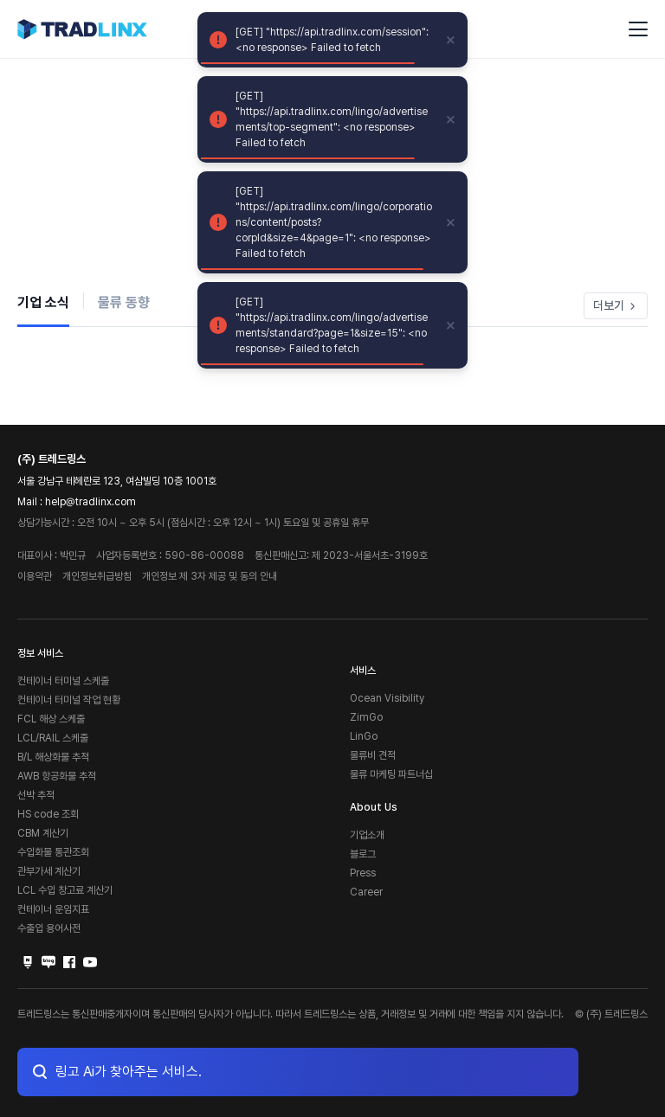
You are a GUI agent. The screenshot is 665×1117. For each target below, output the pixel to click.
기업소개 (367, 835)
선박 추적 (36, 795)
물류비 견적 (373, 755)
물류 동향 (124, 302)
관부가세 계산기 (49, 871)
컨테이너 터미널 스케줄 (63, 681)
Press (363, 873)
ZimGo (366, 717)
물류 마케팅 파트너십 (391, 774)
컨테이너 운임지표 (53, 909)
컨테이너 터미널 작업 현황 (68, 700)
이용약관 (34, 576)
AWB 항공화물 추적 (56, 776)
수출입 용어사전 (49, 928)
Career (366, 892)
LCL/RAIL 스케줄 (52, 738)
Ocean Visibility (387, 698)
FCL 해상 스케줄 (51, 719)
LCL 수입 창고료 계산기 (65, 890)
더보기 (615, 305)
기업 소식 (43, 302)
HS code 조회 (48, 814)
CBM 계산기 (42, 833)
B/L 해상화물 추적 (53, 757)
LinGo (364, 736)
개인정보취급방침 (97, 576)
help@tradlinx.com (90, 502)
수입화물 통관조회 (53, 852)
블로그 (363, 854)
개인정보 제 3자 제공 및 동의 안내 (209, 576)
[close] (451, 40)
